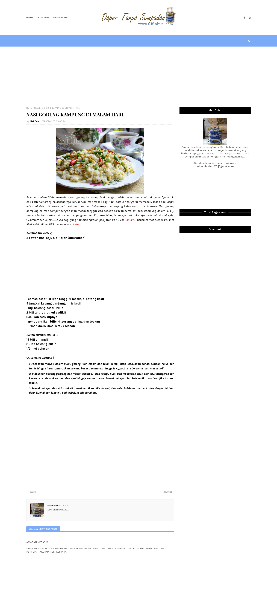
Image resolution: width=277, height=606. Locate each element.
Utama (29, 17)
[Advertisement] (138, 76)
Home (29, 108)
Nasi (36, 108)
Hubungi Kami (60, 17)
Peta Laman (43, 17)
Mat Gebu (35, 121)
